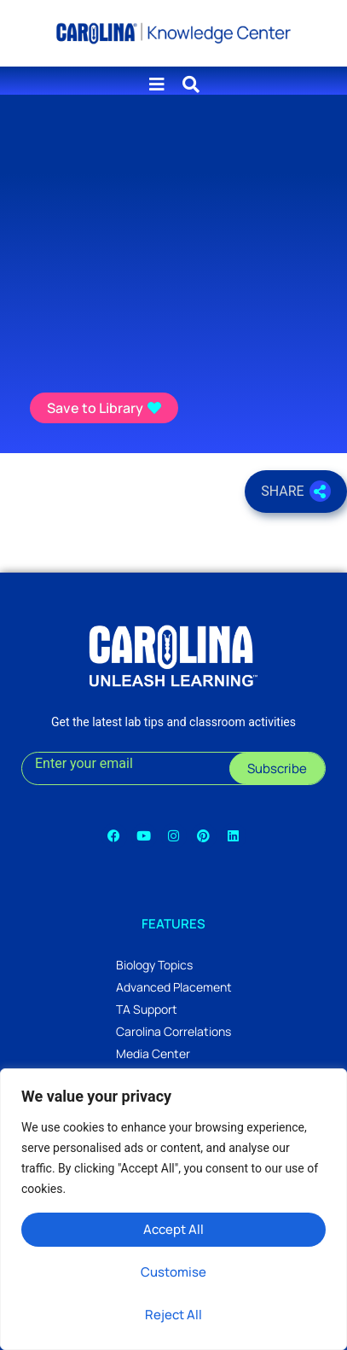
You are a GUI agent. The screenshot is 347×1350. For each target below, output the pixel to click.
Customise (173, 1272)
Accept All (173, 1229)
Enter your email (84, 763)
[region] (173, 1209)
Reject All (173, 1315)
